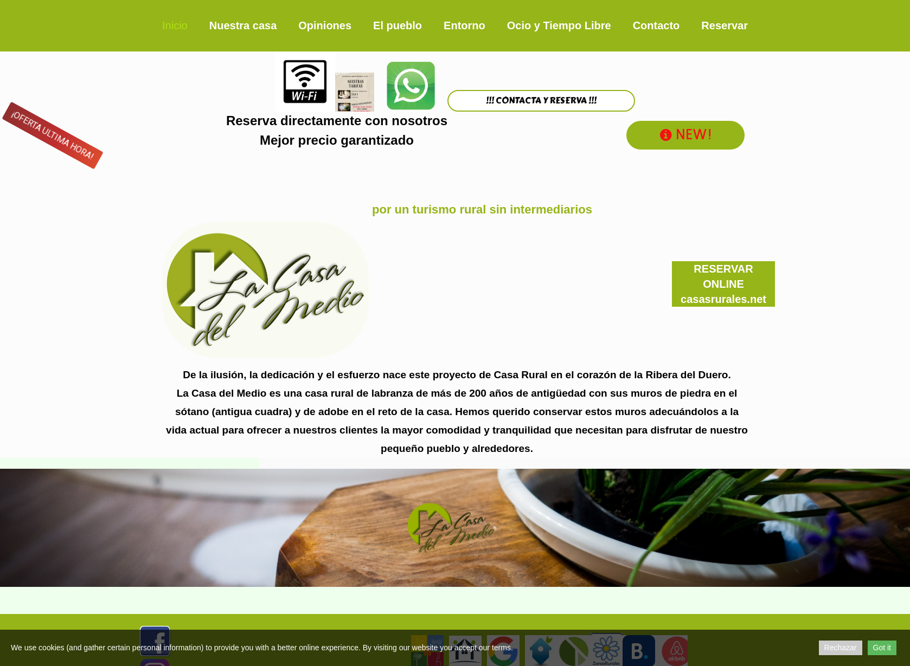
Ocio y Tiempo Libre (559, 25)
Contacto (656, 25)
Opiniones (324, 25)
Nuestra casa (243, 25)
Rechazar (840, 647)
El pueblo (397, 25)
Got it (882, 647)
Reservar (724, 25)
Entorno (464, 25)
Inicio (175, 25)
